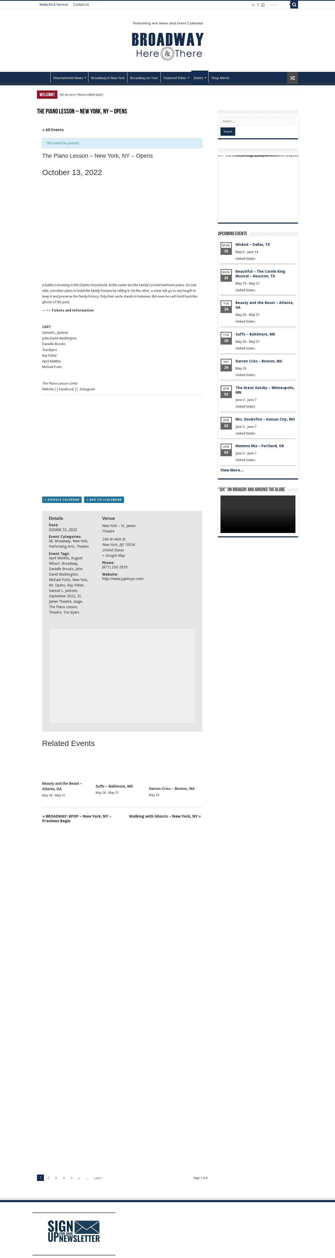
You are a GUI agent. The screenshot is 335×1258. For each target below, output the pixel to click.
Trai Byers (71, 613)
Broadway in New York (108, 78)
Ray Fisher (75, 585)
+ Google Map (113, 556)
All (51, 541)
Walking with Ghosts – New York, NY (165, 816)
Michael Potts (59, 580)
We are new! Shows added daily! (81, 94)
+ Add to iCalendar (104, 500)
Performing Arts (61, 547)
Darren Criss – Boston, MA (172, 789)
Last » (98, 1178)
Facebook (66, 389)
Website (48, 389)
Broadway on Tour (144, 78)
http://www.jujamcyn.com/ (123, 579)
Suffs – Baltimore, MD (114, 786)
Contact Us (81, 4)
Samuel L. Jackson (63, 591)
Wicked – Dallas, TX (252, 244)
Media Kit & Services (54, 4)
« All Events (53, 129)
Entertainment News (68, 78)
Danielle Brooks (61, 569)
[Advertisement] (122, 445)
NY (51, 585)
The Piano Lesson (63, 607)
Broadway (63, 541)
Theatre (82, 547)
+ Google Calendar (61, 500)
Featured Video (175, 78)
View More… (232, 470)
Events (198, 78)
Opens (60, 585)
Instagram (87, 389)
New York (80, 541)
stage (77, 602)
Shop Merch (220, 78)
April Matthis (59, 558)
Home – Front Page (43, 77)
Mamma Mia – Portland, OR (259, 446)
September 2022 (62, 596)
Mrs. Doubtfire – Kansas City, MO (265, 419)
